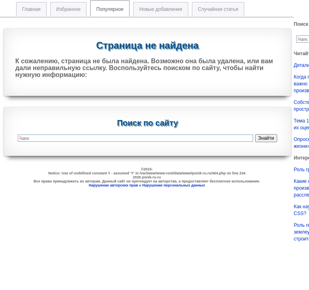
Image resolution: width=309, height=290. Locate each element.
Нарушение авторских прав (113, 185)
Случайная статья (218, 9)
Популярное (110, 9)
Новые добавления (160, 9)
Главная (31, 9)
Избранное (68, 9)
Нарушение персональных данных (173, 185)
